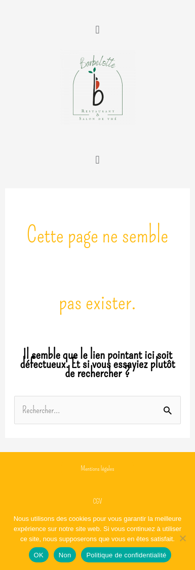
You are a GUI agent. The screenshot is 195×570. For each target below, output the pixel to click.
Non (65, 555)
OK (39, 555)
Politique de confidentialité (126, 555)
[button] (97, 29)
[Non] (182, 538)
